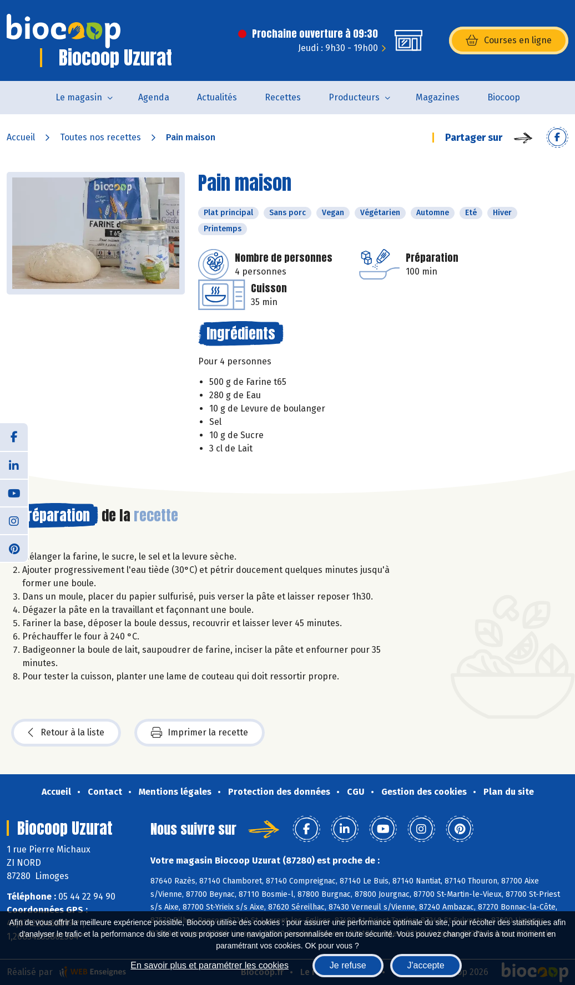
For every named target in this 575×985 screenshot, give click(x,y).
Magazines (438, 97)
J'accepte (426, 965)
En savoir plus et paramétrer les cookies (209, 965)
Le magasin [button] (79, 97)
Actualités (217, 97)
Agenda (153, 97)
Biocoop (503, 97)
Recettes (283, 97)
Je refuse (348, 965)
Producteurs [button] (354, 97)
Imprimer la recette (199, 732)
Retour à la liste (66, 732)
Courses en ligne (509, 40)
